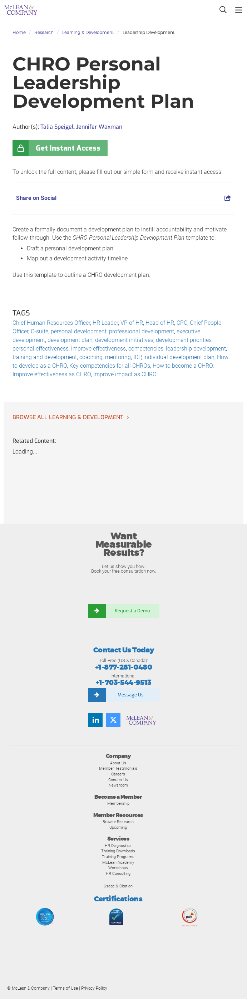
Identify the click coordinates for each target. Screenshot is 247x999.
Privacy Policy (94, 988)
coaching (91, 357)
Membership (118, 803)
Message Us (131, 695)
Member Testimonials (118, 768)
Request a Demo (132, 611)
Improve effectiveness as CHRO (52, 374)
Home (19, 32)
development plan (70, 340)
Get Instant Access (68, 148)
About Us (118, 762)
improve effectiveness (98, 348)
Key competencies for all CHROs (109, 365)
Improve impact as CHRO (125, 374)
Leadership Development (149, 32)
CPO (182, 322)
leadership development (196, 348)
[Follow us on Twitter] (113, 720)
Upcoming (118, 827)
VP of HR (131, 322)
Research (44, 32)
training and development (45, 357)
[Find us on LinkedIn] (95, 720)
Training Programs (118, 856)
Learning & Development (88, 32)
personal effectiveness (41, 348)
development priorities (184, 340)
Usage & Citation (118, 885)
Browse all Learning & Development (68, 417)
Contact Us (118, 779)
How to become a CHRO (183, 365)
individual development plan (178, 357)
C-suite (39, 331)
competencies (145, 348)
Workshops (118, 867)
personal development (79, 331)
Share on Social (123, 198)
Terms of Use (65, 988)
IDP (137, 357)
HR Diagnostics (118, 845)
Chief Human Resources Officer (51, 322)
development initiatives (124, 340)
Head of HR (159, 322)
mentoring (118, 357)
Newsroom (118, 785)
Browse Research (118, 821)
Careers (118, 774)
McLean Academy (118, 862)
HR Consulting (118, 873)
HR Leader (105, 322)
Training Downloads (118, 850)
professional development (141, 331)
